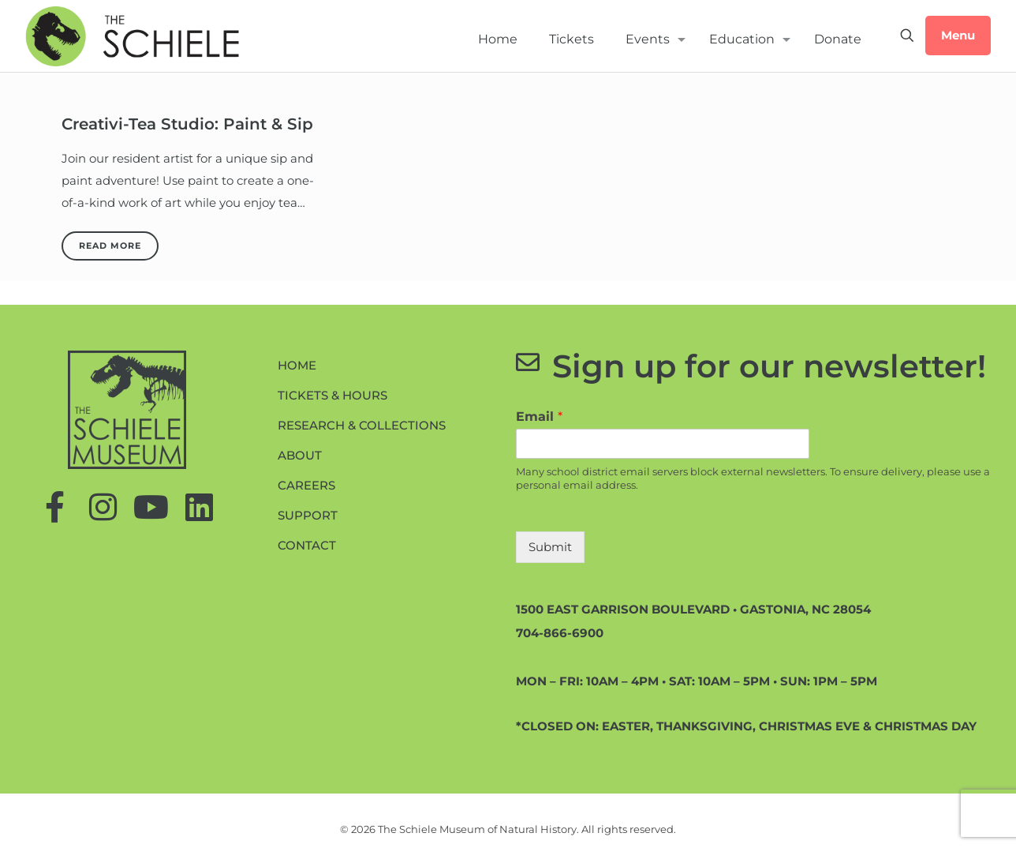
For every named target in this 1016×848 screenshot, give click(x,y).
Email (539, 416)
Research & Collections (362, 425)
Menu (958, 35)
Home (297, 365)
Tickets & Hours (332, 395)
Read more (110, 245)
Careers (306, 485)
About (300, 455)
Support (308, 515)
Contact (307, 545)
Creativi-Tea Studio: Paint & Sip (187, 123)
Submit (550, 546)
